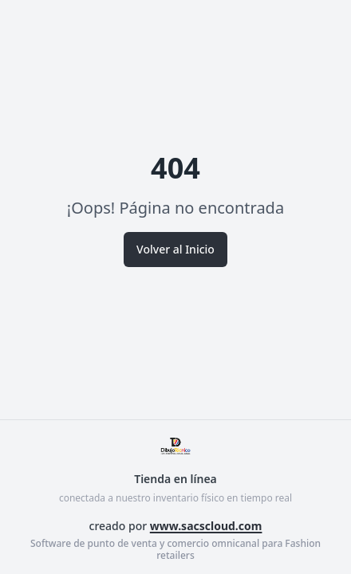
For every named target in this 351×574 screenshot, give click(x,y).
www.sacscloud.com (206, 525)
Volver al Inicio (175, 249)
